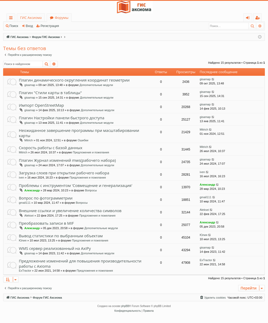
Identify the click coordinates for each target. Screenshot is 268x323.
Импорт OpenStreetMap (41, 105)
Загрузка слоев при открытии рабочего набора (64, 172)
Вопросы (91, 190)
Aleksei (29, 215)
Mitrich (28, 140)
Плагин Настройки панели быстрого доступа (61, 117)
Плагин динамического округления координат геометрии (74, 80)
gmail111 (25, 202)
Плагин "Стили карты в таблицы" (50, 92)
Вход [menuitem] (249, 18)
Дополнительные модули (96, 85)
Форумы (61, 17)
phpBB (125, 306)
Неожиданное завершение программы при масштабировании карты (79, 133)
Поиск (13, 26)
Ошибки (83, 140)
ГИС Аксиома (31, 17)
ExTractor (25, 270)
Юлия (22, 240)
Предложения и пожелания (91, 152)
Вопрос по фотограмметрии (45, 198)
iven (21, 177)
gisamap (29, 85)
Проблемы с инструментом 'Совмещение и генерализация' (75, 185)
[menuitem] (212, 297)
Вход (29, 26)
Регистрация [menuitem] (259, 18)
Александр (32, 190)
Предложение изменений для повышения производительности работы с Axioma (80, 263)
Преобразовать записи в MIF (46, 223)
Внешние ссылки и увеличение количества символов (70, 210)
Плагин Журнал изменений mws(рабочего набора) (67, 160)
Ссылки (12, 18)
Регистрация (50, 26)
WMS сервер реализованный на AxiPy (55, 248)
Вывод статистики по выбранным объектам (61, 235)
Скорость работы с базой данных (50, 147)
